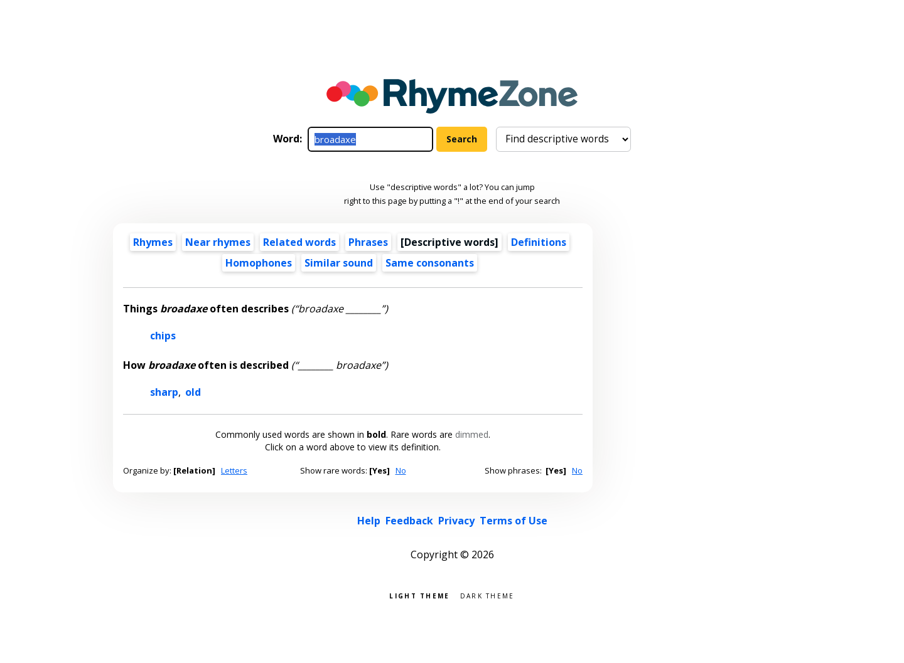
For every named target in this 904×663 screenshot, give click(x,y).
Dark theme (487, 595)
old (193, 392)
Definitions (538, 242)
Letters (234, 470)
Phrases (368, 242)
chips (163, 335)
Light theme (419, 595)
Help (368, 521)
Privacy (456, 521)
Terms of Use (513, 521)
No (401, 470)
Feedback (409, 521)
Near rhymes (217, 242)
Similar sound (338, 263)
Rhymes (153, 242)
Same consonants (429, 263)
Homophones (258, 263)
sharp (164, 392)
